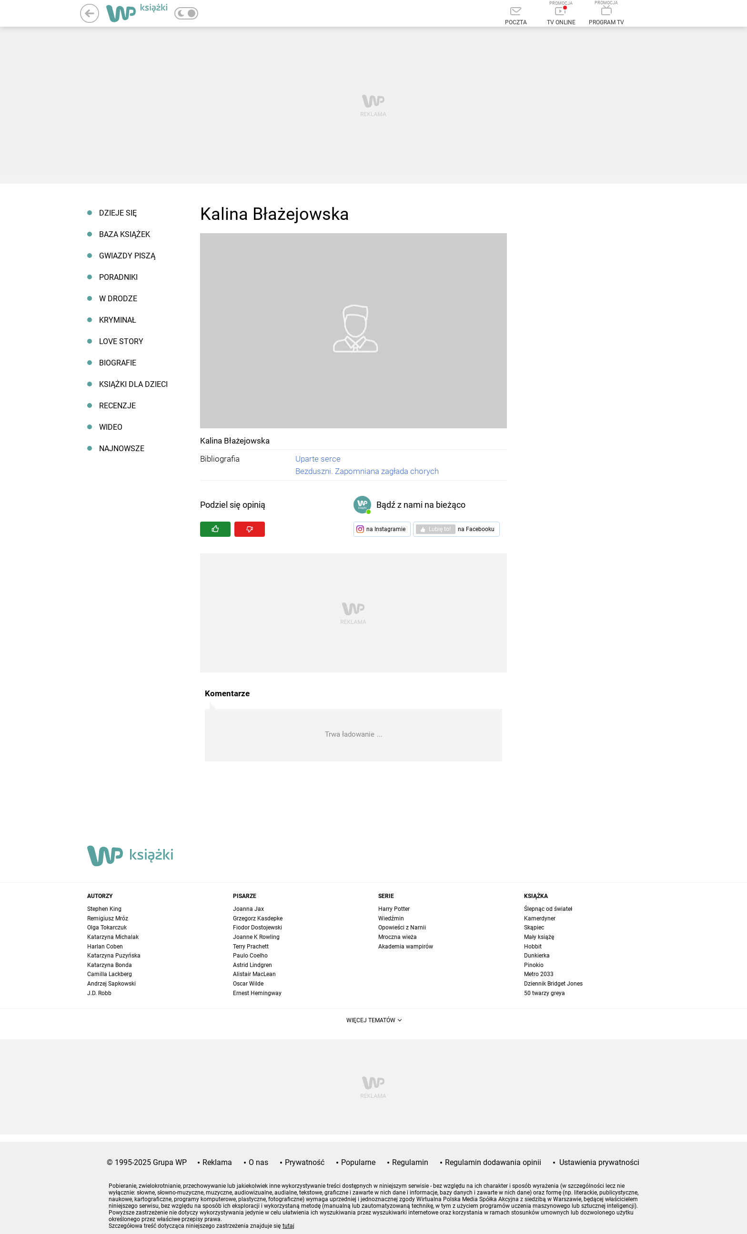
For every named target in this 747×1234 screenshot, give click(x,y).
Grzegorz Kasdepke (258, 918)
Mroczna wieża (397, 937)
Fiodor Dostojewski (257, 927)
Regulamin (410, 1162)
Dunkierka (537, 955)
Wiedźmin (391, 918)
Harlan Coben (105, 946)
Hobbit (533, 946)
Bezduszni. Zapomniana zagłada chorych (367, 471)
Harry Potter (394, 909)
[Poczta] (516, 16)
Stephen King (104, 909)
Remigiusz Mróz (107, 918)
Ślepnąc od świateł (548, 909)
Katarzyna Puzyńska (114, 955)
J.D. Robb (99, 993)
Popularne (358, 1162)
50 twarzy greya (544, 993)
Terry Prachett (251, 946)
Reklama (217, 1162)
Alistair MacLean (254, 974)
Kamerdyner (539, 918)
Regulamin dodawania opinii (493, 1162)
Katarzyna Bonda (109, 965)
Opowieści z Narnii (402, 927)
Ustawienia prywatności (599, 1162)
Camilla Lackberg (109, 974)
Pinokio (534, 965)
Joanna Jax (248, 909)
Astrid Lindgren (252, 965)
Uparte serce (318, 459)
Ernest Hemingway (257, 993)
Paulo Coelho (250, 955)
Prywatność (304, 1162)
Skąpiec (534, 927)
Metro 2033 (539, 974)
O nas (258, 1162)
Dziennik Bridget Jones (553, 983)
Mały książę (539, 937)
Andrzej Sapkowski (111, 983)
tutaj (288, 1226)
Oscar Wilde (248, 983)
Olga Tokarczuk (107, 927)
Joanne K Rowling (256, 937)
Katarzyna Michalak (113, 937)
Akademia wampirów (405, 946)
